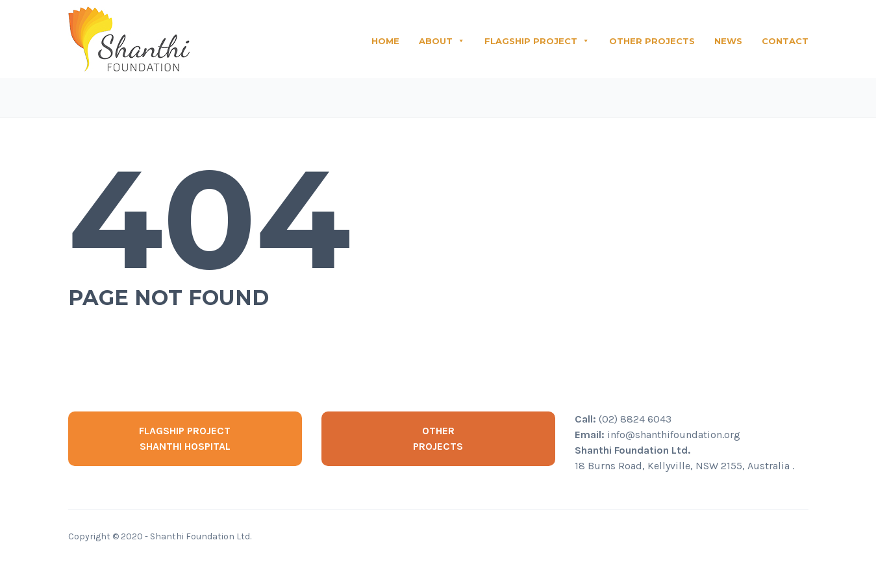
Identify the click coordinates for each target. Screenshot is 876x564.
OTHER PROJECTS (652, 41)
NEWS (728, 41)
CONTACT (785, 41)
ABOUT (442, 41)
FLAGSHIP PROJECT (537, 41)
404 (209, 218)
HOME (385, 41)
